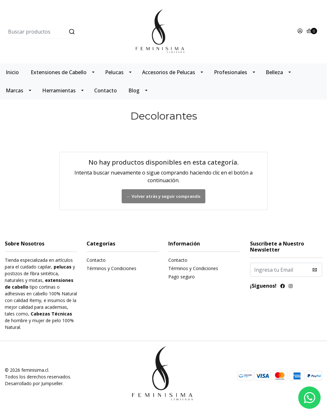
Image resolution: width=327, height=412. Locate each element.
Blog (134, 90)
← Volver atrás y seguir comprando (163, 196)
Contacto (105, 90)
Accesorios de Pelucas (168, 72)
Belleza (274, 72)
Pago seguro (181, 277)
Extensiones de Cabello (59, 72)
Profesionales (230, 72)
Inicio (12, 72)
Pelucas (114, 72)
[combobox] (57, 32)
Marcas (14, 90)
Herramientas (59, 90)
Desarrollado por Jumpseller (34, 383)
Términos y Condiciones (111, 268)
